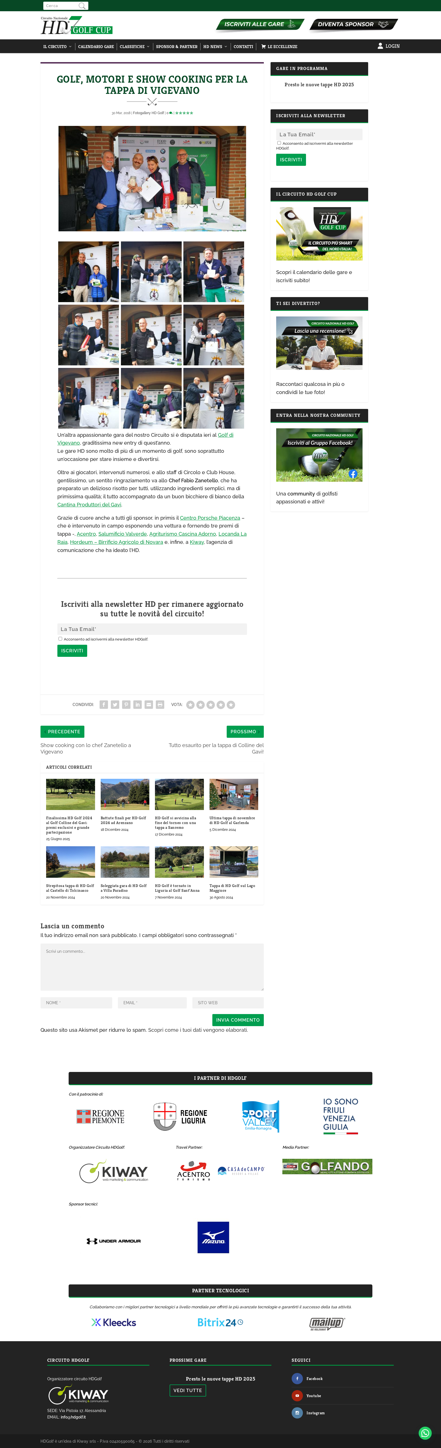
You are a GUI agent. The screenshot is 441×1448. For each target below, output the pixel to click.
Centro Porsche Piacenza (210, 518)
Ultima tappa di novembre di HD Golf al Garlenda (232, 820)
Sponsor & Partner (176, 46)
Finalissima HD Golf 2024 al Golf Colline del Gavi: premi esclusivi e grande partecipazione (69, 824)
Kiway (197, 542)
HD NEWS (212, 46)
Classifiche (132, 46)
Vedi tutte (188, 1390)
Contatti (243, 46)
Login (393, 46)
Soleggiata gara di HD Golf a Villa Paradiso (124, 888)
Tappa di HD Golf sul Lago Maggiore (232, 888)
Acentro (86, 534)
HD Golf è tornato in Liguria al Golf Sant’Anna (177, 888)
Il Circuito (55, 46)
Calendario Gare (96, 46)
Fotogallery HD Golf (148, 113)
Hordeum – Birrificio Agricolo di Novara (116, 542)
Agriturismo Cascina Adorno (182, 534)
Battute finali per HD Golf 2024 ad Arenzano (123, 820)
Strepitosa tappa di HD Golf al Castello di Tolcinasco (70, 888)
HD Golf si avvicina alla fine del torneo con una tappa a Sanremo (175, 822)
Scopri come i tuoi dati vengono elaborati (197, 1030)
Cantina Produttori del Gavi (89, 505)
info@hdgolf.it (73, 1417)
